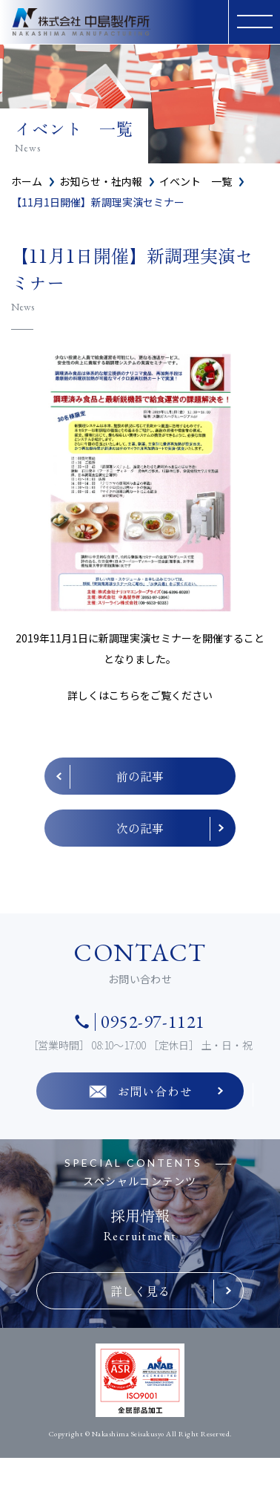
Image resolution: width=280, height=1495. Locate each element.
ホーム (26, 181)
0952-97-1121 (153, 1022)
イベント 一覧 (195, 181)
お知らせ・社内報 (100, 181)
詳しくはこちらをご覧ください (140, 695)
